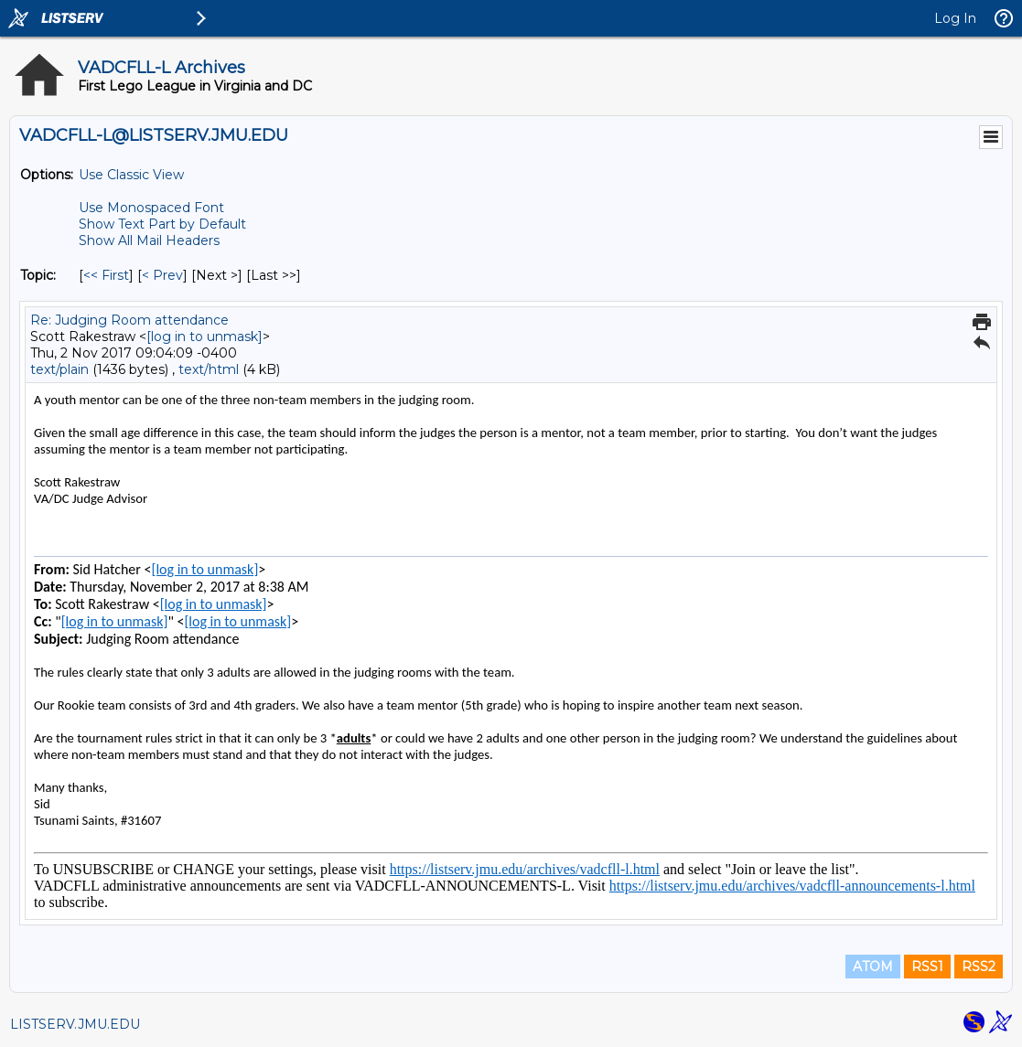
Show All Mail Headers (149, 240)
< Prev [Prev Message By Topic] (162, 275)
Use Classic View (131, 174)
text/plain (59, 369)
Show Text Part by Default (162, 224)
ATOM (873, 966)
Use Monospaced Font (151, 207)
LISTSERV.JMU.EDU (75, 1024)
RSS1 (927, 966)
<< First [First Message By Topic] (106, 275)
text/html (208, 369)
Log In (955, 18)
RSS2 (978, 966)
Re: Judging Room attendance (129, 320)
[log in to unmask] (204, 336)
